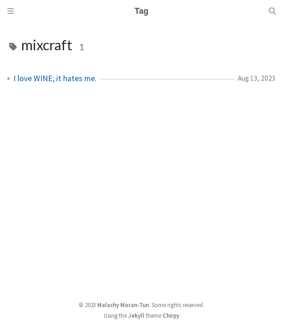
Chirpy (171, 315)
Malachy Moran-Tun (123, 304)
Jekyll (136, 315)
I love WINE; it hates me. (55, 78)
